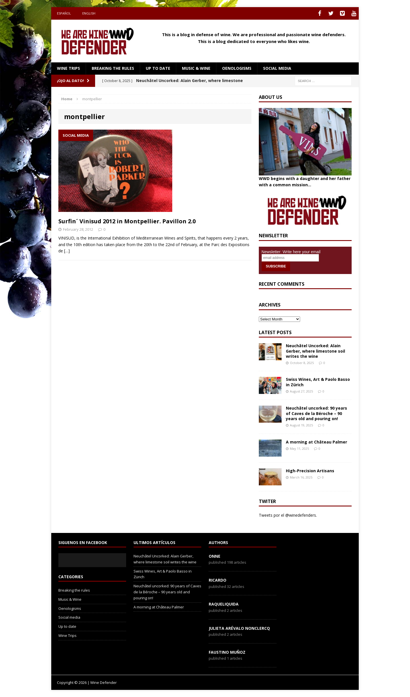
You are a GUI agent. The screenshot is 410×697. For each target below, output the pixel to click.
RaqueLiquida (224, 604)
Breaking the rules (113, 68)
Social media (277, 68)
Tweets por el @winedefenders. (288, 515)
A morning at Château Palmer (316, 442)
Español (64, 13)
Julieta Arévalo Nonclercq (239, 628)
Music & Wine (196, 68)
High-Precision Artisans (310, 470)
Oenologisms (236, 68)
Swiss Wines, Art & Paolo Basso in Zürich (318, 382)
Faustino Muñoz (227, 652)
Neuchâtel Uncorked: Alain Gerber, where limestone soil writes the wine (315, 351)
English (88, 13)
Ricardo (217, 580)
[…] (67, 251)
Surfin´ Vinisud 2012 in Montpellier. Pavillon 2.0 (127, 221)
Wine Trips (68, 68)
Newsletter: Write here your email (291, 252)
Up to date (158, 68)
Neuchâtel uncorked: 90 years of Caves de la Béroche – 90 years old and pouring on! (316, 413)
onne (214, 556)
